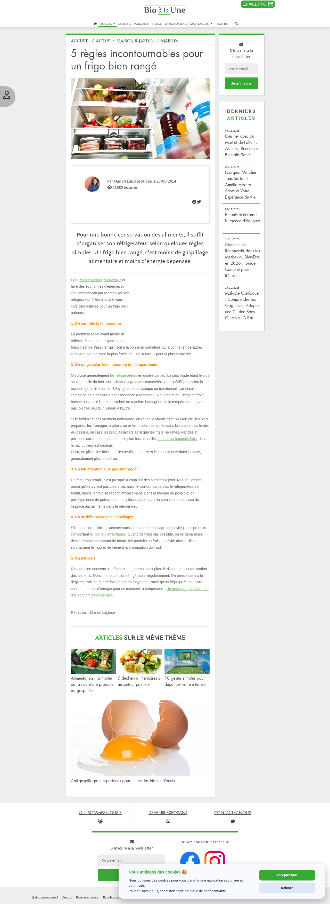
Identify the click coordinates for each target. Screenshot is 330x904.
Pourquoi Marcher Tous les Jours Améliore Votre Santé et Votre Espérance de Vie (240, 184)
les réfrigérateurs (123, 375)
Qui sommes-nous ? (45, 897)
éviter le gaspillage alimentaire (100, 280)
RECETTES (222, 24)
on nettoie (111, 575)
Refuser (287, 888)
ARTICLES (106, 24)
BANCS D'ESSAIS (176, 24)
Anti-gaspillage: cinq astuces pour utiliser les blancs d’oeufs (123, 780)
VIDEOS (157, 24)
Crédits (67, 897)
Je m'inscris (241, 83)
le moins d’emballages (108, 534)
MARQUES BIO (200, 24)
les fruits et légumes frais (177, 439)
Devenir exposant (87, 897)
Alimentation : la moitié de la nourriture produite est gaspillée (92, 684)
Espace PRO (258, 4)
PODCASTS (141, 24)
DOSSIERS (124, 24)
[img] (194, 202)
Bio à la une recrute (115, 897)
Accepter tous (287, 875)
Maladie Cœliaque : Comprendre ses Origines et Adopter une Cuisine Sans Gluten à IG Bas (242, 305)
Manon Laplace (127, 181)
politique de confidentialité (205, 891)
